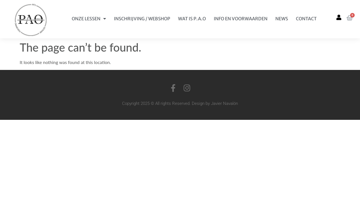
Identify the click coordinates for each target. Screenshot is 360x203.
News (281, 18)
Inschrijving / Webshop (142, 18)
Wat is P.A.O (192, 18)
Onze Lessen (89, 19)
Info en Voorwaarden (240, 18)
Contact (306, 18)
